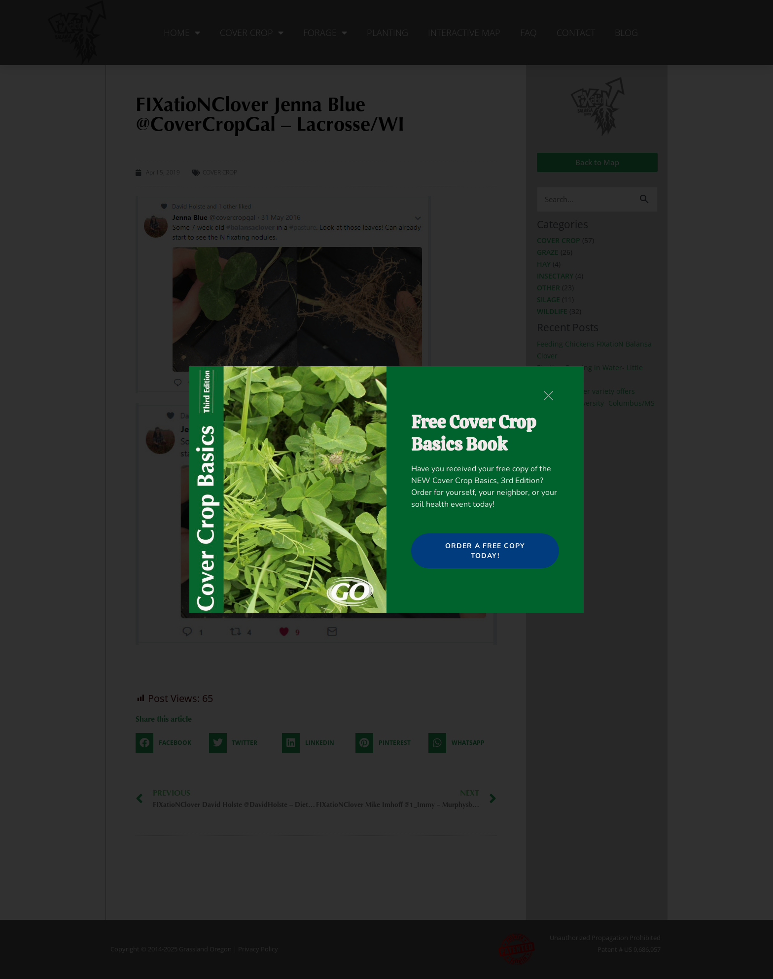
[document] (386, 489)
